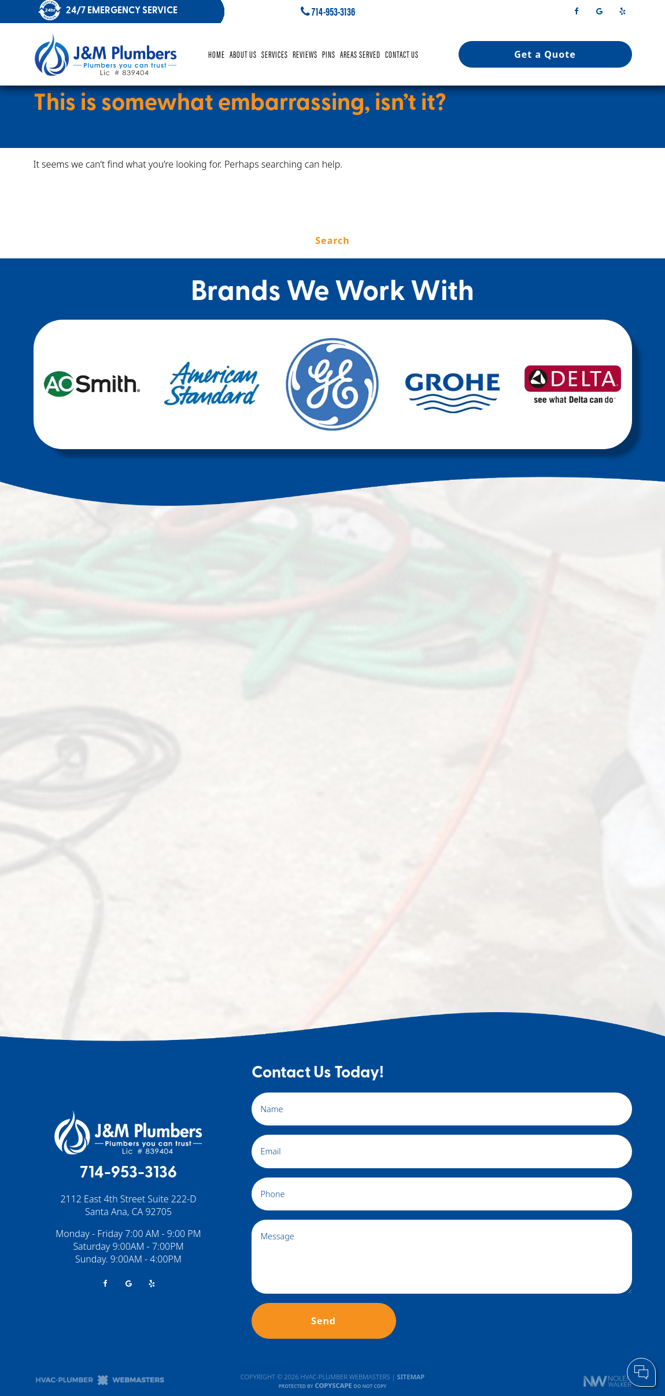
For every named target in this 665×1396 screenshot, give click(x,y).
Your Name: (503, 1313)
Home (216, 54)
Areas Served (360, 54)
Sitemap (411, 1376)
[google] (599, 10)
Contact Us (402, 54)
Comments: (503, 1338)
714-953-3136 (328, 11)
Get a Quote (545, 54)
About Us (243, 54)
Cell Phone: (502, 1325)
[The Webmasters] (100, 1383)
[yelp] (623, 10)
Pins (328, 54)
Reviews (305, 54)
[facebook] (576, 10)
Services (274, 54)
